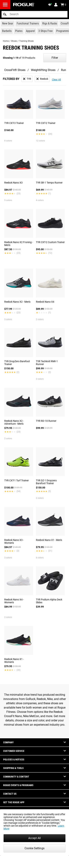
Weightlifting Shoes (43, 70)
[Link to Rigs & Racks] (49, 23)
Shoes (14, 41)
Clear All (56, 79)
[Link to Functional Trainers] (28, 23)
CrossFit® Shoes (14, 70)
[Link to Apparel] (30, 31)
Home (6, 41)
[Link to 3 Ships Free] (45, 31)
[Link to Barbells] (7, 31)
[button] (4, 14)
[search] (34, 14)
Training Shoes (26, 41)
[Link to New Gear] (7, 23)
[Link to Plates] (18, 31)
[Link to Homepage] (24, 4)
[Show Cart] (63, 4)
